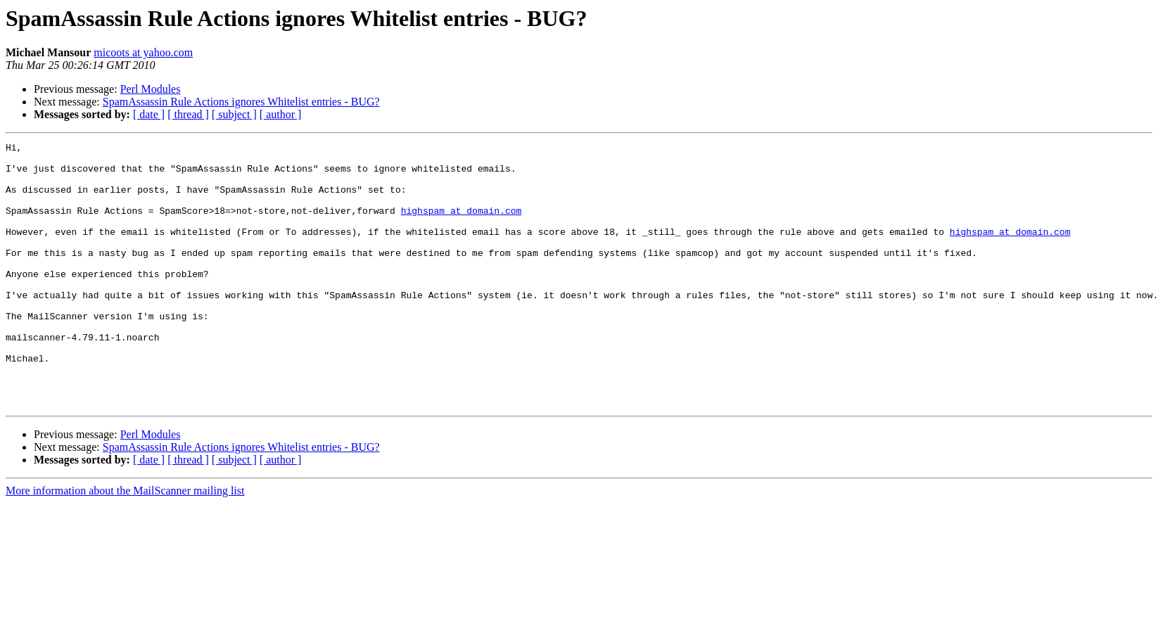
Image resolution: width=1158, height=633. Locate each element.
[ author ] (281, 114)
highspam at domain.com (461, 225)
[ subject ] (234, 114)
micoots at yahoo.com (143, 52)
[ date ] (149, 114)
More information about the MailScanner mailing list (125, 543)
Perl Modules (150, 89)
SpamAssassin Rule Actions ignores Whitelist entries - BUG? (241, 102)
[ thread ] (188, 114)
